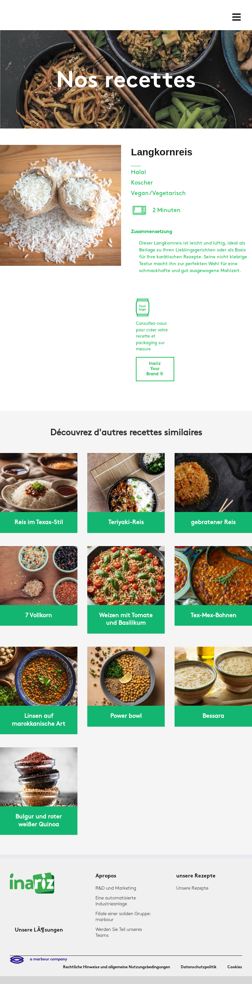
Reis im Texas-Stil (38, 522)
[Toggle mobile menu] (237, 17)
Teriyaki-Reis (126, 522)
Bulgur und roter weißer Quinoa (38, 820)
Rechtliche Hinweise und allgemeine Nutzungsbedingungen (116, 967)
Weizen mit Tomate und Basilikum (126, 619)
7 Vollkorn (38, 615)
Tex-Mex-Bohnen (213, 615)
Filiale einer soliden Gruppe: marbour (123, 917)
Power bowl (126, 716)
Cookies (234, 967)
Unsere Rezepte (192, 888)
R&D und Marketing (115, 888)
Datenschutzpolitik (199, 967)
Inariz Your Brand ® (154, 369)
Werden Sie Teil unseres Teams (118, 932)
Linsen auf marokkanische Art (38, 719)
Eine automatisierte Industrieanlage (115, 901)
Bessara (213, 716)
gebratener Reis (213, 522)
